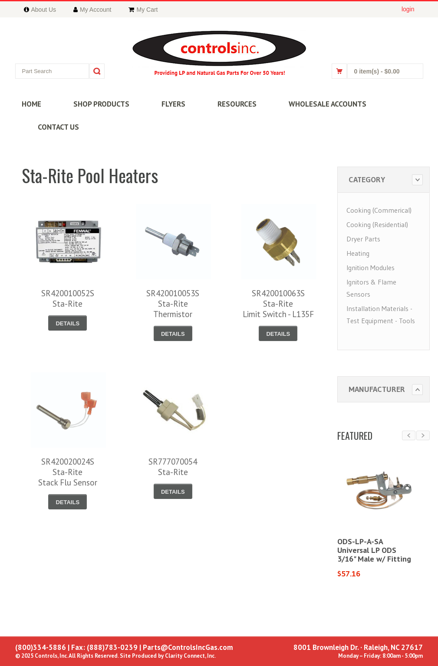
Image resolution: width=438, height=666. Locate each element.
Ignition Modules (370, 267)
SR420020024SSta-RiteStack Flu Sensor (67, 472)
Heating (357, 253)
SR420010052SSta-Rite (67, 298)
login (408, 9)
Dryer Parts (363, 238)
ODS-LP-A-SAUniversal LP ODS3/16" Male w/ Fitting (374, 550)
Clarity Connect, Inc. (190, 655)
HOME (31, 104)
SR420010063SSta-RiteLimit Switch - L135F (278, 303)
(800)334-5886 (40, 647)
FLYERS (173, 104)
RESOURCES (237, 104)
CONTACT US (58, 127)
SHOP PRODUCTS (101, 104)
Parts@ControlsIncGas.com (188, 647)
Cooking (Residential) (377, 224)
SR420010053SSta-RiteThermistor (172, 303)
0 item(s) (377, 71)
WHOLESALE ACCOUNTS (327, 104)
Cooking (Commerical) (379, 210)
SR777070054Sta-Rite (172, 466)
